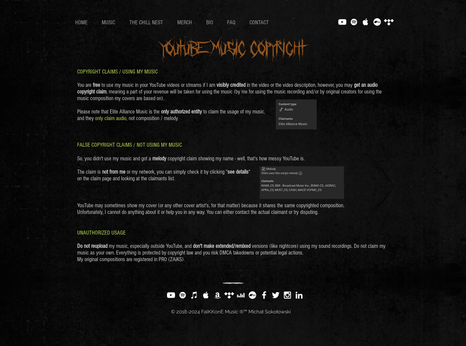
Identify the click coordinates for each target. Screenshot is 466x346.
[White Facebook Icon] (264, 295)
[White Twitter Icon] (276, 295)
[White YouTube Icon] (342, 22)
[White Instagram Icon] (287, 295)
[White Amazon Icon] (218, 295)
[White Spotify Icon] (354, 22)
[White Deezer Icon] (241, 295)
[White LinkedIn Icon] (299, 295)
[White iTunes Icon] (194, 295)
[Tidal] (389, 22)
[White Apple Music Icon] (366, 22)
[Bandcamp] (377, 22)
